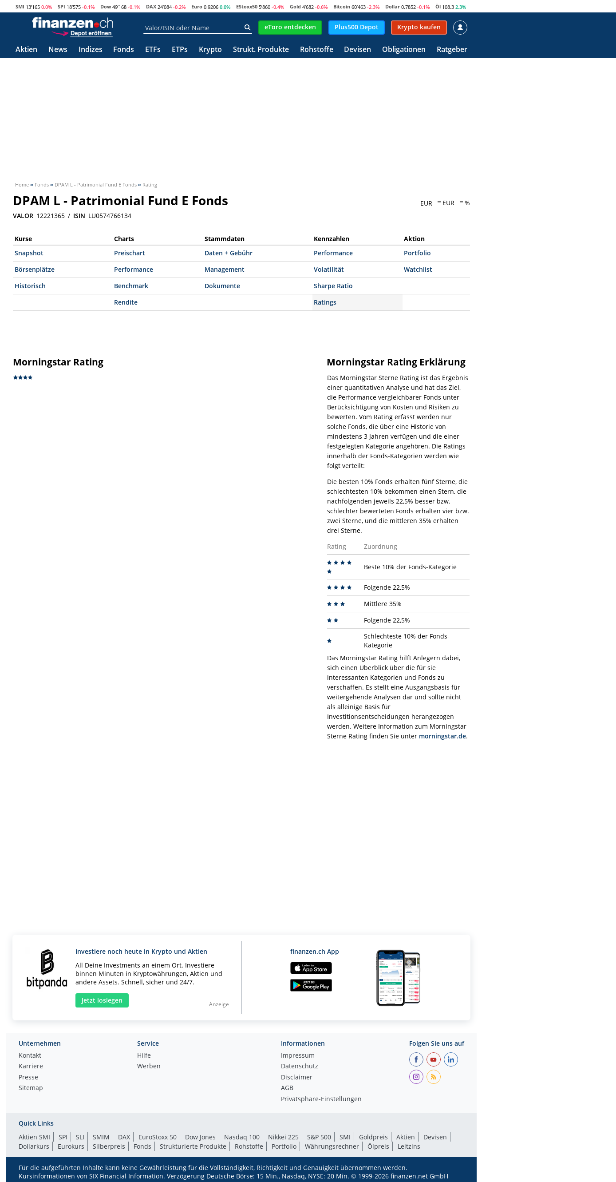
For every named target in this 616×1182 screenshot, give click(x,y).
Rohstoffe (316, 50)
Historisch (30, 286)
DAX (151, 6)
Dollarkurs (34, 1146)
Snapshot (29, 253)
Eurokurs (71, 1146)
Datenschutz (299, 1066)
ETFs (153, 50)
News (57, 50)
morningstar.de (442, 736)
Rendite (126, 302)
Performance (333, 253)
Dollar (392, 6)
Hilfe (144, 1055)
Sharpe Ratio (333, 286)
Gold (295, 6)
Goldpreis (373, 1137)
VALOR (23, 216)
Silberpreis (109, 1146)
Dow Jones (200, 1137)
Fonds (123, 50)
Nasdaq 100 (242, 1137)
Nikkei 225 (283, 1137)
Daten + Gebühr (229, 253)
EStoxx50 (246, 6)
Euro (196, 6)
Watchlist (418, 269)
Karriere (31, 1066)
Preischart (129, 253)
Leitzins (409, 1146)
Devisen (357, 50)
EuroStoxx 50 (157, 1137)
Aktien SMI (34, 1137)
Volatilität (329, 269)
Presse (28, 1077)
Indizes (91, 50)
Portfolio (417, 253)
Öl (438, 6)
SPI (61, 6)
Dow (105, 6)
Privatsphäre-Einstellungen (321, 1099)
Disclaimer (296, 1077)
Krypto (210, 50)
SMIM (101, 1137)
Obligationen (404, 50)
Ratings (325, 302)
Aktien (26, 50)
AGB (287, 1088)
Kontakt (30, 1055)
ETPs (180, 50)
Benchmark (131, 286)
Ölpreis (378, 1146)
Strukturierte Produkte (193, 1146)
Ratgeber (452, 50)
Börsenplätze (35, 269)
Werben (149, 1066)
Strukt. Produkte (261, 50)
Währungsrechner (332, 1146)
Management (225, 269)
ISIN (79, 216)
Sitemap (31, 1088)
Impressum (298, 1055)
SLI (80, 1137)
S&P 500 (319, 1137)
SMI (20, 6)
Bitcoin (341, 6)
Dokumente (222, 286)
